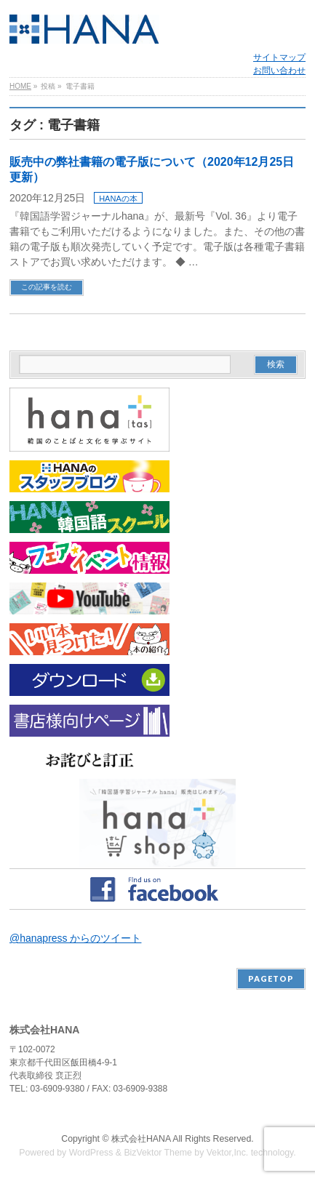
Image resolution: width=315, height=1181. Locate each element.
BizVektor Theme (158, 1153)
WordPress (91, 1153)
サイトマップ (279, 57)
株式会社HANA (141, 1139)
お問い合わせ (279, 70)
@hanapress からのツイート (75, 938)
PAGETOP (271, 978)
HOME (20, 86)
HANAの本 (118, 198)
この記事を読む (46, 287)
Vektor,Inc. (228, 1153)
